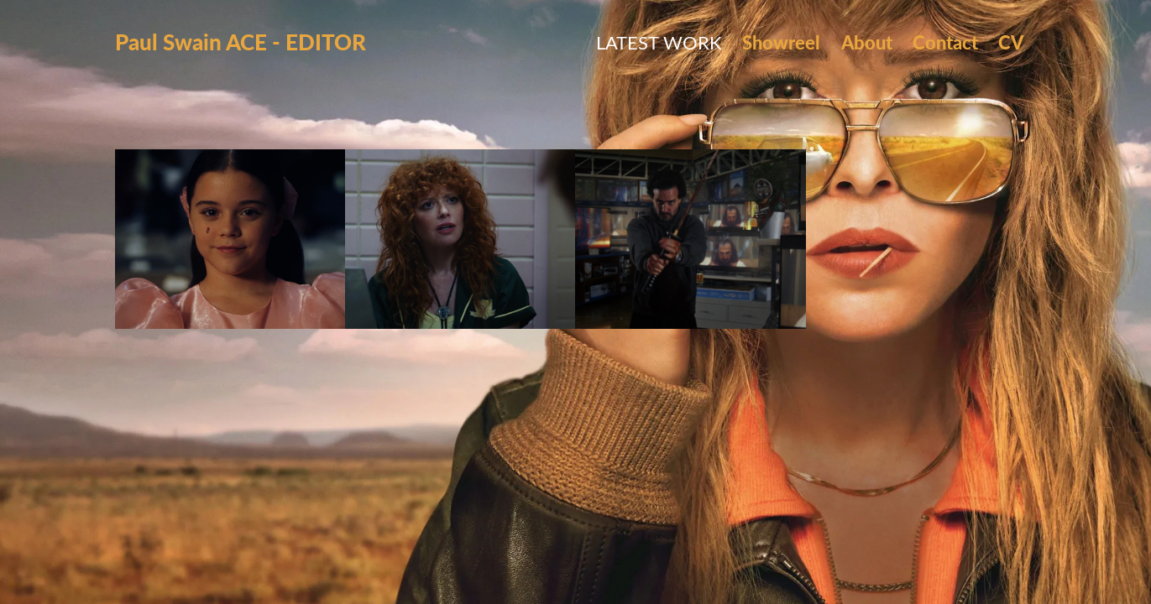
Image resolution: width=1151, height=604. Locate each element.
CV (1010, 42)
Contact (945, 42)
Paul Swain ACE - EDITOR (240, 41)
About (866, 42)
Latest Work (659, 42)
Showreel (781, 42)
